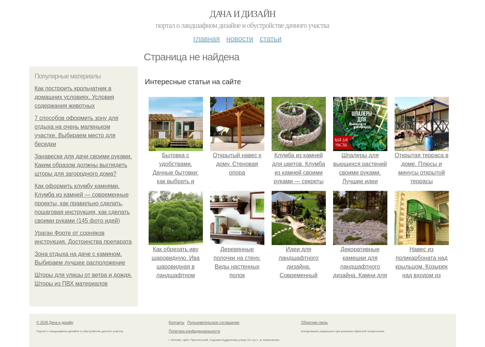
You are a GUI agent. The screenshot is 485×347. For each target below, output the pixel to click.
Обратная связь (314, 323)
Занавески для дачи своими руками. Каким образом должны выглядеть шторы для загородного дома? (83, 165)
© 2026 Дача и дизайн (55, 323)
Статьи (270, 39)
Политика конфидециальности (194, 331)
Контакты (176, 323)
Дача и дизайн (243, 14)
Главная (206, 39)
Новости (239, 39)
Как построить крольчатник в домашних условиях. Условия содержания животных (74, 97)
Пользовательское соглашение (213, 323)
